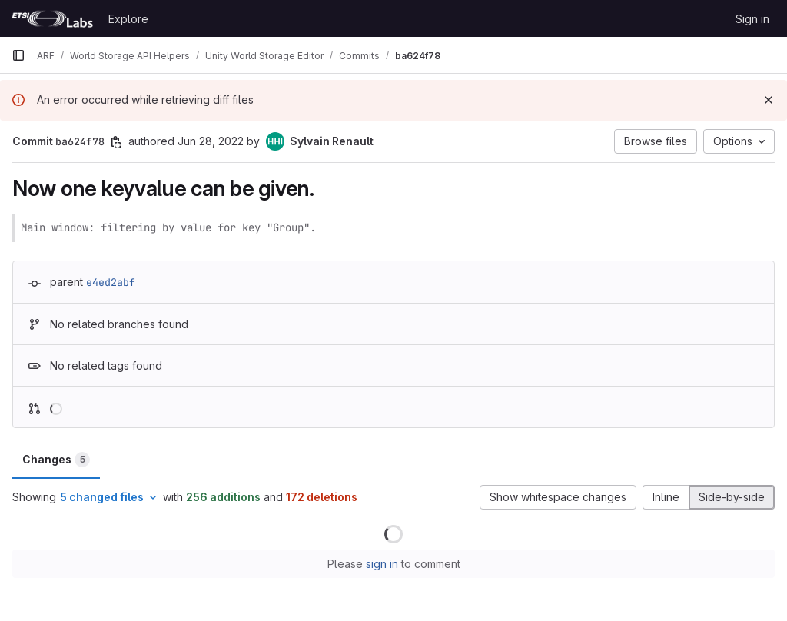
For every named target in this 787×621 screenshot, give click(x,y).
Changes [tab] (56, 459)
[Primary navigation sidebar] (18, 55)
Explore (128, 18)
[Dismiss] (768, 100)
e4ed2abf (110, 282)
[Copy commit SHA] (116, 142)
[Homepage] (52, 18)
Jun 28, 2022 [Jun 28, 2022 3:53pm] (211, 141)
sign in (382, 563)
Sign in (752, 18)
